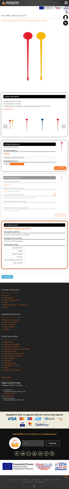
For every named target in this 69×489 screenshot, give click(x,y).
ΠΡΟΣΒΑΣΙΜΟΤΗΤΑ (27, 482)
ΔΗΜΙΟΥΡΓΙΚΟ (8, 342)
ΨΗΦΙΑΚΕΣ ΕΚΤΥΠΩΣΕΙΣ (11, 347)
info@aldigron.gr (8, 396)
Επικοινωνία (6, 377)
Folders (5, 302)
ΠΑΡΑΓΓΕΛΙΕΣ (25, 480)
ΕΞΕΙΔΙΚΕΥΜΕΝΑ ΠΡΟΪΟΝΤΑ (12, 356)
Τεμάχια (6, 164)
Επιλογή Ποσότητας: (10, 161)
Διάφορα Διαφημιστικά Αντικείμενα (37, 21)
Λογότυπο (6, 295)
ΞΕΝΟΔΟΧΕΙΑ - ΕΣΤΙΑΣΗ (11, 365)
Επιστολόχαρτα (8, 298)
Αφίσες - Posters (8, 327)
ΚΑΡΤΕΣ (6, 368)
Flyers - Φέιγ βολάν (9, 325)
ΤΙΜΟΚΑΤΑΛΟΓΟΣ (40, 482)
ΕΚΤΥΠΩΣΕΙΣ (7, 361)
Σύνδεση (65, 17)
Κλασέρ (5, 307)
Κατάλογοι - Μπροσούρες (11, 320)
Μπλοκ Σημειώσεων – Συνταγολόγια (15, 305)
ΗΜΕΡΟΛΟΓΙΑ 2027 (9, 363)
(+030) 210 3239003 (9, 394)
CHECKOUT (17, 480)
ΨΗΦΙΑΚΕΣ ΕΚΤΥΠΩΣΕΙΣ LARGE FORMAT (16, 349)
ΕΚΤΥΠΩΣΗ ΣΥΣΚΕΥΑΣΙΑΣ (11, 344)
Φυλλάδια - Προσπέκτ (10, 322)
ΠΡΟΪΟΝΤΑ (4, 21)
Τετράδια (6, 329)
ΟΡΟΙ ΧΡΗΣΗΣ (46, 480)
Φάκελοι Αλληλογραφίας (11, 300)
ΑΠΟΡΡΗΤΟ (55, 480)
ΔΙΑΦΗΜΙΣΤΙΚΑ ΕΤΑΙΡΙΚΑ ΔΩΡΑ (17, 21)
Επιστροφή (7, 277)
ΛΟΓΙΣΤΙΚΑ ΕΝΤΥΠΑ (9, 351)
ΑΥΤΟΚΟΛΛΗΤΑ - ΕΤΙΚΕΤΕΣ (12, 370)
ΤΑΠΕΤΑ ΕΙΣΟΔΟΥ (9, 358)
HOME (10, 480)
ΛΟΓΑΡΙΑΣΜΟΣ (36, 480)
